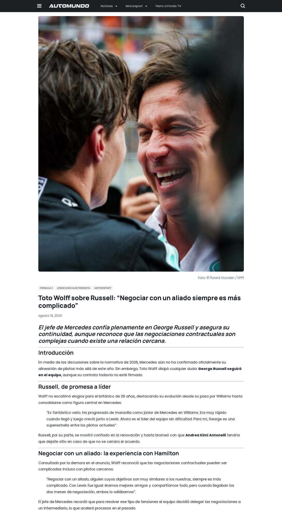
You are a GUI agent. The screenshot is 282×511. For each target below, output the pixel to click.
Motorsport (137, 6)
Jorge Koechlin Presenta (73, 288)
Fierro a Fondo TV (168, 6)
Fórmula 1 (46, 288)
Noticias (109, 6)
